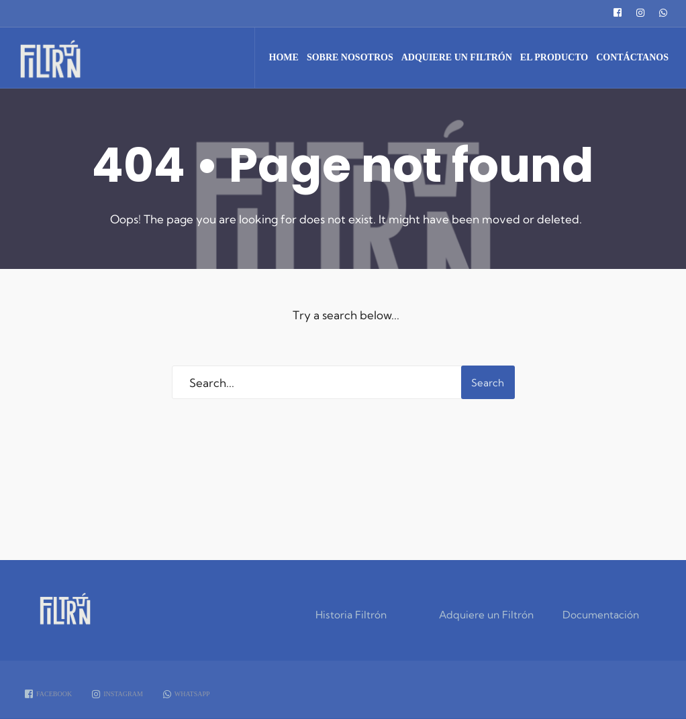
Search (487, 382)
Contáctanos (632, 57)
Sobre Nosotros (350, 57)
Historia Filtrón (351, 614)
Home (284, 57)
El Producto (554, 57)
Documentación (600, 614)
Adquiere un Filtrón (456, 57)
